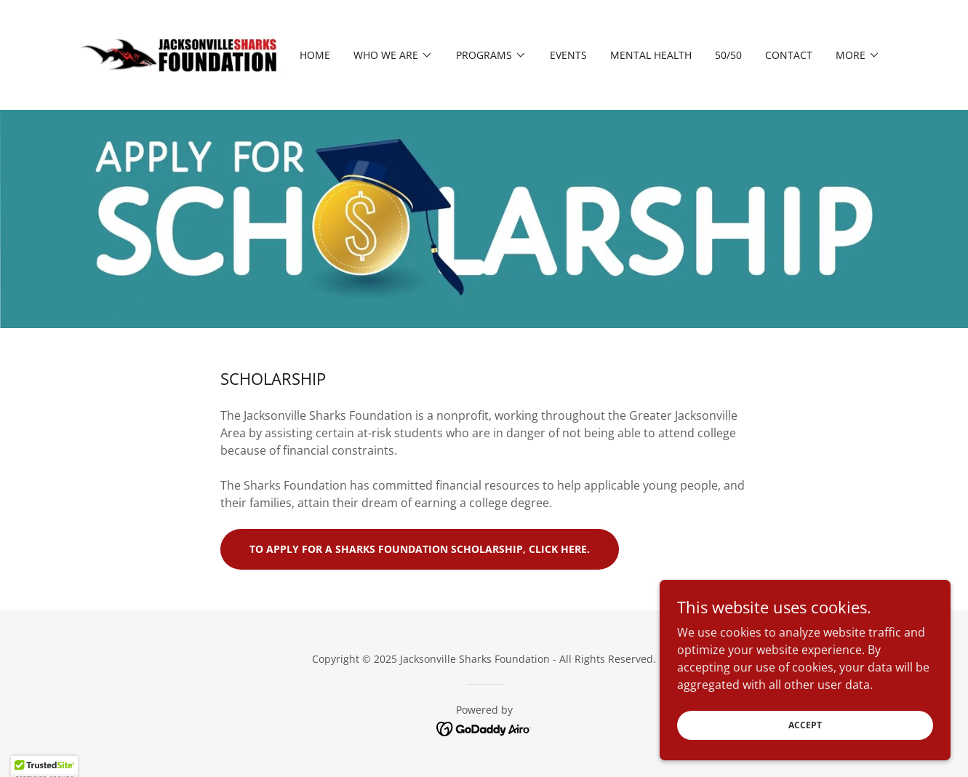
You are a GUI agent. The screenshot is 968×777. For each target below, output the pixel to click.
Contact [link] (788, 55)
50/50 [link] (728, 55)
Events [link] (568, 55)
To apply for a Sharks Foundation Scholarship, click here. (419, 549)
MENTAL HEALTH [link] (651, 55)
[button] (393, 55)
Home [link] (315, 55)
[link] (181, 54)
